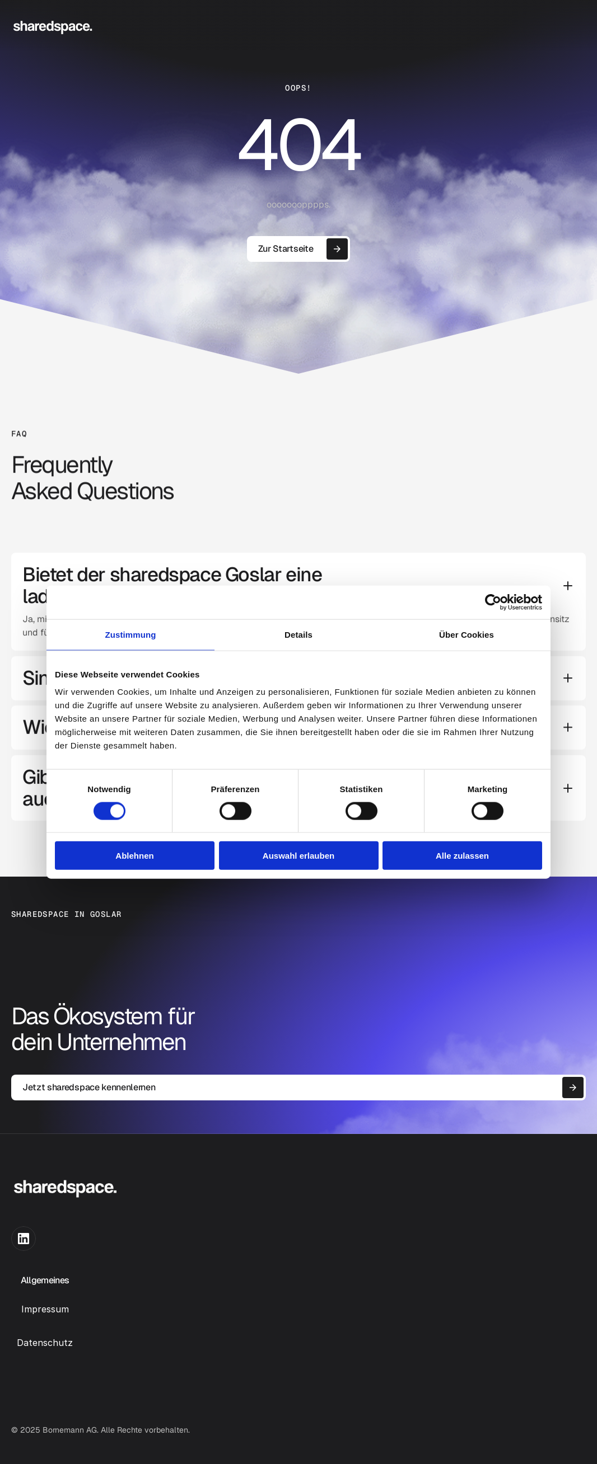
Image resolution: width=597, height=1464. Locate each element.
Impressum (45, 1309)
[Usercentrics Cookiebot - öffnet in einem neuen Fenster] (493, 602)
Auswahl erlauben (298, 855)
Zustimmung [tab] (130, 634)
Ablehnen (134, 855)
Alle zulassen (462, 855)
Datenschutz (45, 1342)
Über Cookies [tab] (466, 634)
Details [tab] (298, 634)
